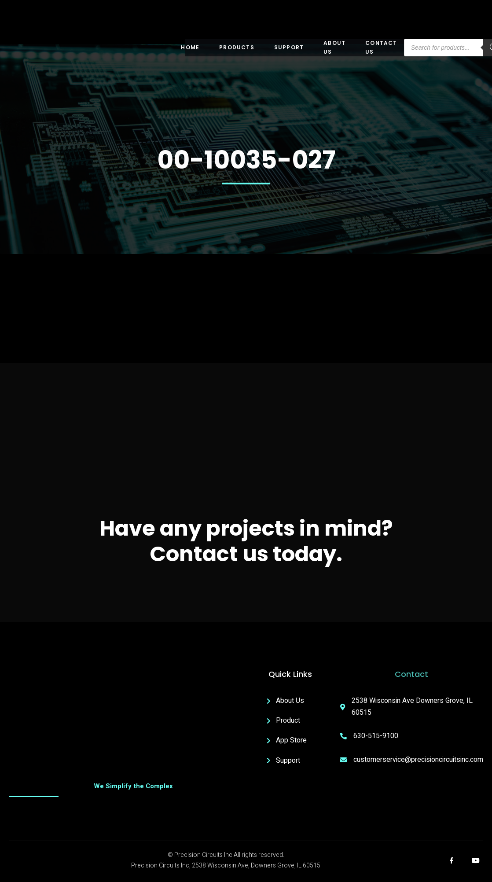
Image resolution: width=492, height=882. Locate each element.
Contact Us (381, 47)
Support (289, 47)
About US (334, 47)
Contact (411, 674)
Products (236, 47)
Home (190, 47)
